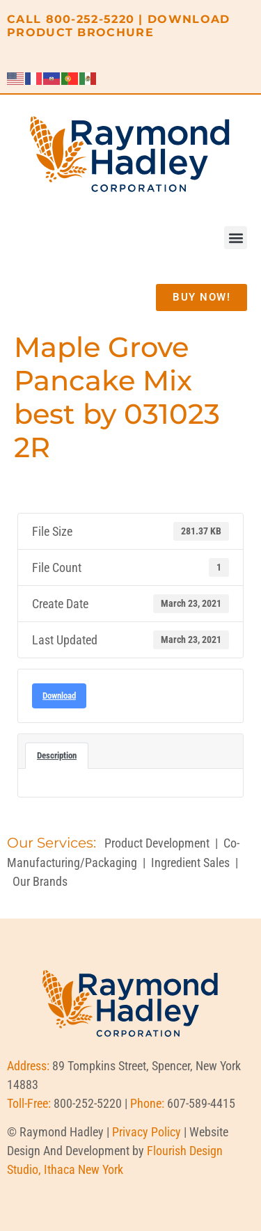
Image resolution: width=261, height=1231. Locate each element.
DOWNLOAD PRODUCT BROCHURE (118, 26)
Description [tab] (57, 755)
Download (59, 695)
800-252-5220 (90, 19)
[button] (235, 237)
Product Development (156, 843)
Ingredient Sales (190, 862)
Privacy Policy (146, 1132)
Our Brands (40, 881)
